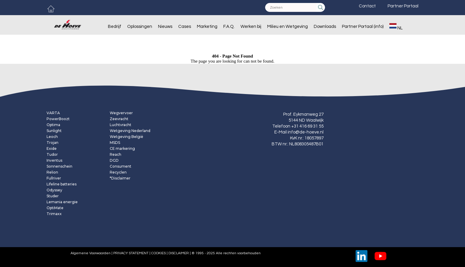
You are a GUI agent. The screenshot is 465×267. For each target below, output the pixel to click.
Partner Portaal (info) (362, 26)
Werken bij (251, 26)
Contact (367, 6)
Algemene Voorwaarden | (91, 253)
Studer (53, 196)
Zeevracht (119, 118)
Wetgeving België (126, 136)
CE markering (122, 148)
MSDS (115, 142)
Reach (115, 154)
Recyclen (118, 172)
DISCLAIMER (178, 253)
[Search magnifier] (320, 7)
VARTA (53, 113)
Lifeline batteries (62, 184)
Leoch (52, 136)
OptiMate (55, 207)
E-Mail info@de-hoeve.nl (299, 132)
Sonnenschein (59, 166)
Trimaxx (54, 213)
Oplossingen (139, 26)
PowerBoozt (58, 118)
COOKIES (158, 253)
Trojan (52, 142)
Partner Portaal (403, 6)
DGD (114, 160)
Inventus (54, 160)
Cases (184, 26)
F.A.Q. (229, 26)
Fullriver (54, 178)
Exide (52, 148)
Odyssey (54, 190)
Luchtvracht (120, 124)
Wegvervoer (121, 113)
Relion (52, 172)
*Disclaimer (120, 178)
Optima (53, 124)
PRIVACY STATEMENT (131, 253)
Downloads (325, 26)
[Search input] (292, 7)
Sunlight (54, 130)
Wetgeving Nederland (130, 130)
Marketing (207, 26)
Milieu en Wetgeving (287, 26)
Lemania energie (62, 202)
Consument (120, 166)
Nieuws (165, 26)
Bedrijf (114, 26)
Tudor (52, 154)
